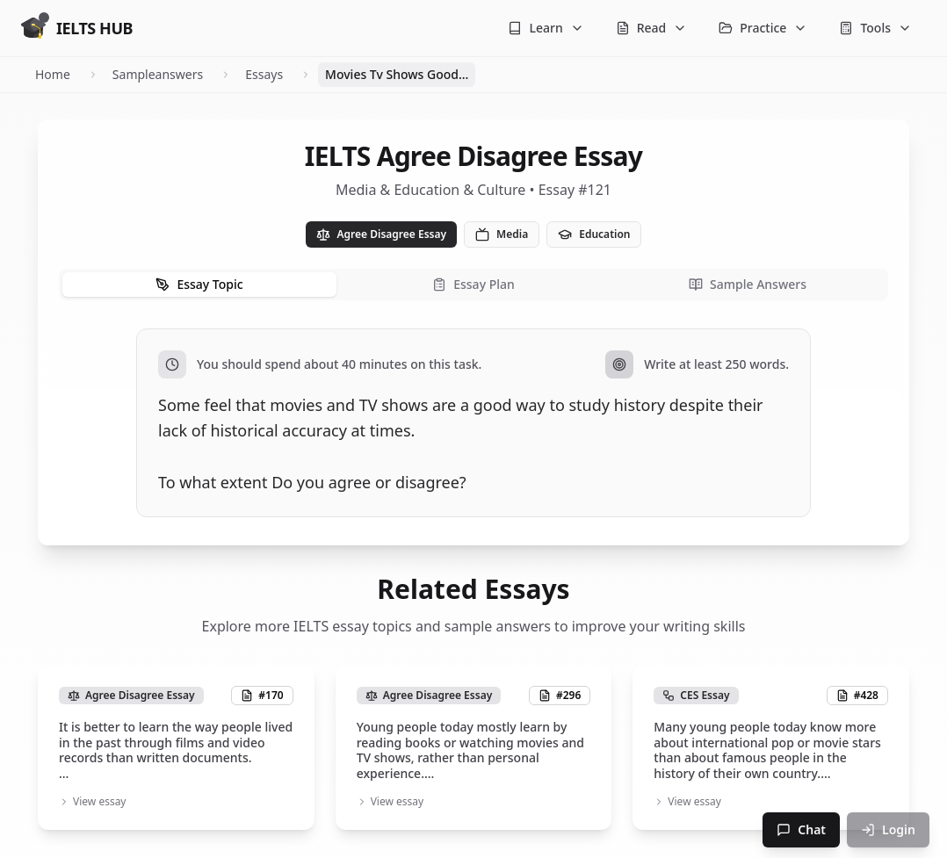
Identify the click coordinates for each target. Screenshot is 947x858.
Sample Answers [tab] (747, 284)
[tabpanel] (473, 422)
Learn (545, 27)
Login (888, 829)
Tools (875, 27)
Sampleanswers (157, 74)
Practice (763, 27)
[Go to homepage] (77, 28)
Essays (264, 74)
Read (652, 27)
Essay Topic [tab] (198, 284)
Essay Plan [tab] (473, 284)
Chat (801, 829)
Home (52, 74)
